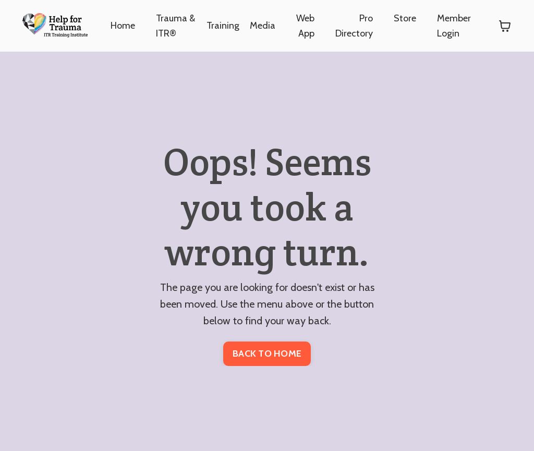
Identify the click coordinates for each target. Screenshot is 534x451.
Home (123, 25)
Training (223, 25)
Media (262, 25)
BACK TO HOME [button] (267, 353)
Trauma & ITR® (175, 26)
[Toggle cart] (504, 26)
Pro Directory (354, 26)
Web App (305, 26)
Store (405, 18)
